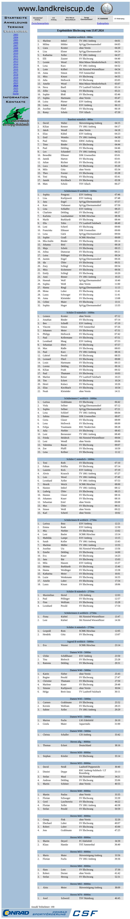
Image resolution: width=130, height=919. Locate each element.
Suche (16, 93)
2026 (15, 91)
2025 (15, 88)
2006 (15, 42)
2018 (15, 75)
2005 (15, 40)
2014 (15, 64)
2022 (15, 80)
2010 (15, 53)
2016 (15, 69)
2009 (15, 50)
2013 (15, 61)
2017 (15, 72)
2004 (15, 37)
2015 (15, 67)
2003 (15, 34)
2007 (15, 45)
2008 (15, 48)
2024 (15, 85)
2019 (15, 77)
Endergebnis (103, 23)
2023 (15, 83)
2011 (15, 56)
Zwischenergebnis (40, 23)
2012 (15, 59)
